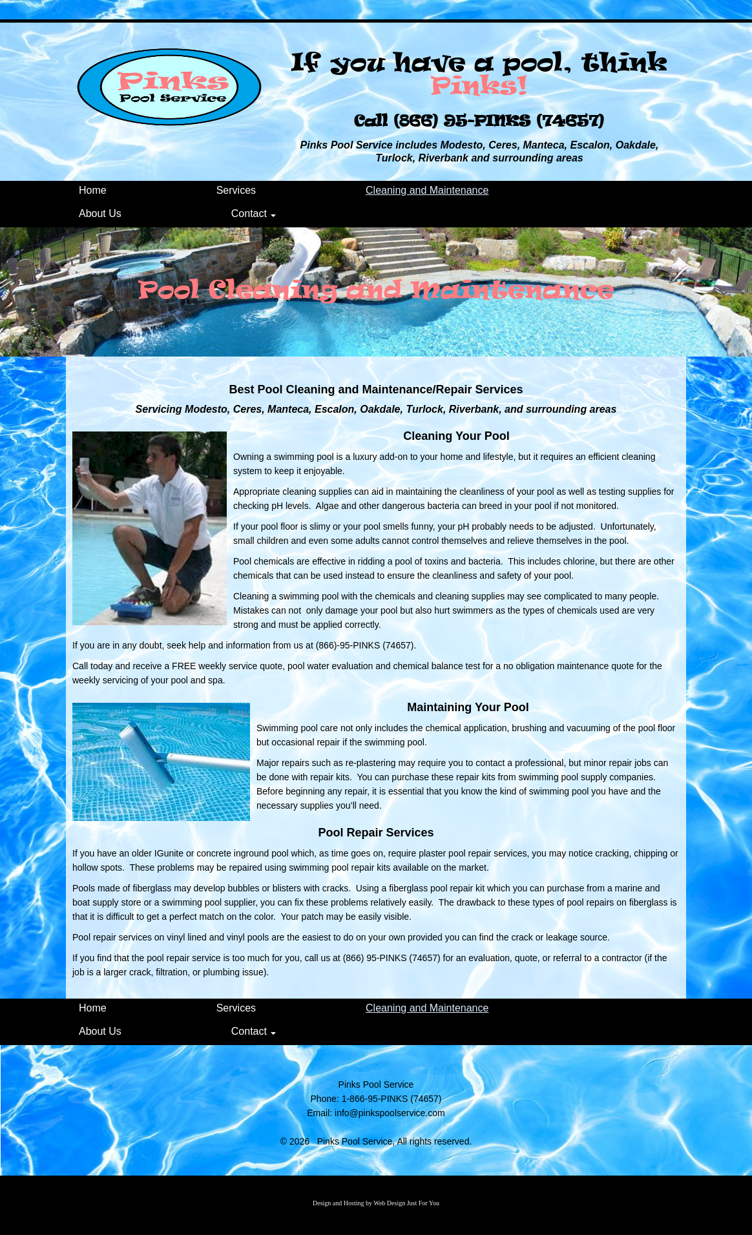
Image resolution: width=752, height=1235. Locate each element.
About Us (100, 213)
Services (236, 190)
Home (93, 190)
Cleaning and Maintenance (427, 190)
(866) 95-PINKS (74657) (498, 121)
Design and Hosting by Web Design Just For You (376, 1203)
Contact (254, 213)
